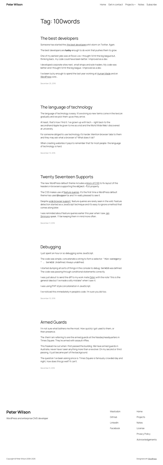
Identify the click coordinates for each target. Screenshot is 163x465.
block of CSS (92, 183)
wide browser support (60, 200)
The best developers (59, 38)
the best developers (76, 44)
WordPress (45, 76)
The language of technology (66, 107)
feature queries (71, 191)
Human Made (104, 73)
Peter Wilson (14, 4)
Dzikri (92, 275)
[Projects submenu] (135, 4)
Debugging (50, 246)
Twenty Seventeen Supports (66, 177)
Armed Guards (53, 321)
